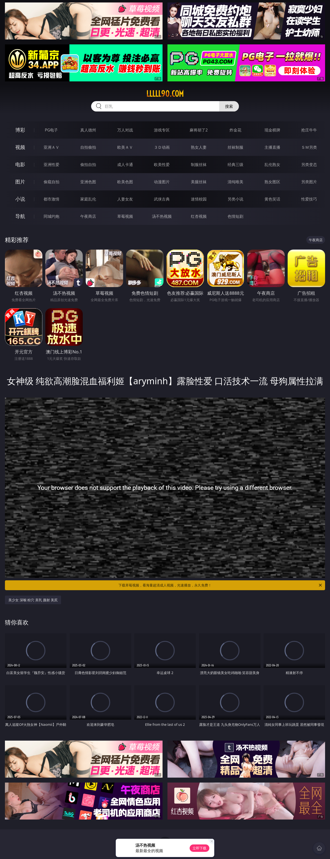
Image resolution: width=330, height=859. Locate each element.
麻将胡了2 (199, 130)
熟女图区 (272, 181)
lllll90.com (165, 94)
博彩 (20, 130)
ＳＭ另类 (309, 147)
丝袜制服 (235, 147)
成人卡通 (125, 164)
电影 (20, 164)
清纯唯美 (235, 181)
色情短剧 (235, 216)
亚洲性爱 (51, 164)
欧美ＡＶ (125, 147)
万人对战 (125, 130)
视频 (20, 147)
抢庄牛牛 (309, 130)
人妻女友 (125, 199)
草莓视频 (125, 216)
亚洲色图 (88, 181)
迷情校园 (199, 199)
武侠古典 (162, 199)
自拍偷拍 (88, 147)
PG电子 (51, 130)
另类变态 (309, 164)
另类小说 (235, 199)
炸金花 (235, 130)
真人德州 (88, 130)
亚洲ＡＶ (51, 147)
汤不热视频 (162, 216)
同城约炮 (51, 216)
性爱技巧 (309, 199)
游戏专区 (162, 130)
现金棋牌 (272, 130)
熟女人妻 (199, 147)
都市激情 (51, 199)
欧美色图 (125, 181)
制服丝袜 (199, 164)
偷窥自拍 (51, 181)
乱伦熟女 (272, 164)
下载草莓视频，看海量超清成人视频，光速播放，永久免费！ (220, 585)
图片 (20, 181)
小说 (20, 199)
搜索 (229, 106)
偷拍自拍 (88, 164)
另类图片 (309, 181)
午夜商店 (88, 216)
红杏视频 (199, 216)
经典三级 (235, 164)
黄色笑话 (272, 199)
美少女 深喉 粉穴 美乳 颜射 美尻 (33, 600)
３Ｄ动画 (162, 147)
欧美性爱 (162, 164)
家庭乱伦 (88, 199)
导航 (20, 216)
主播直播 (272, 147)
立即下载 (199, 848)
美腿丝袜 (199, 181)
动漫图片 (162, 181)
